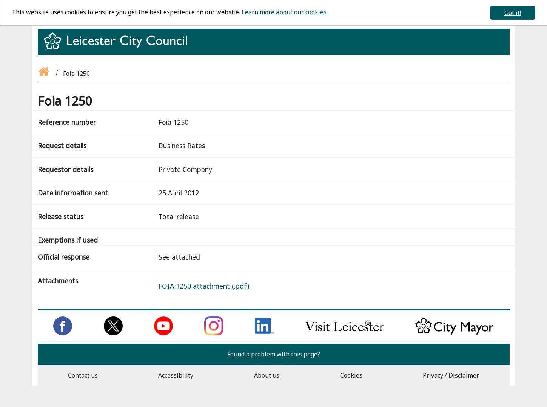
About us (266, 375)
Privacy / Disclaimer (451, 375)
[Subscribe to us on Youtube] (163, 333)
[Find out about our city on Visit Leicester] (344, 333)
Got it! (512, 13)
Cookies (351, 375)
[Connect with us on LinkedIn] (264, 333)
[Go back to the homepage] (44, 73)
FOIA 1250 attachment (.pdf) (204, 285)
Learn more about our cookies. (285, 12)
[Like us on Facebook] (62, 333)
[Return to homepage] (118, 47)
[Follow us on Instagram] (213, 333)
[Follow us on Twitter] (113, 333)
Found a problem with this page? (273, 354)
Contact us (83, 375)
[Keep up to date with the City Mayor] (454, 333)
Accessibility (175, 375)
